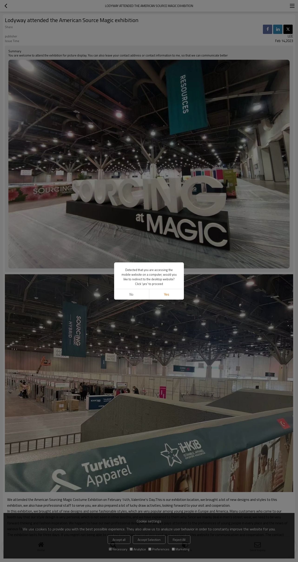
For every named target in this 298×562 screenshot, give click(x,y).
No (131, 294)
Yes (166, 294)
